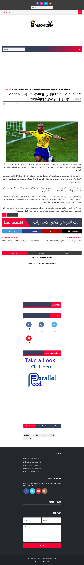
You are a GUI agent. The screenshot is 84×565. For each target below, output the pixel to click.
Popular (42, 426)
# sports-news (12, 215)
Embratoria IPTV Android (31, 458)
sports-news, (21, 103)
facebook (68, 253)
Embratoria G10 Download (32, 468)
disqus (41, 253)
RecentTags (29, 426)
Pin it (53, 231)
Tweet (13, 231)
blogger (15, 253)
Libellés (54, 426)
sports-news (13, 89)
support (27, 439)
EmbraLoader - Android (31, 465)
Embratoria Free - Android (32, 462)
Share (33, 231)
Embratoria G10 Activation (32, 471)
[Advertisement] (42, 37)
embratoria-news (32, 435)
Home (5, 89)
